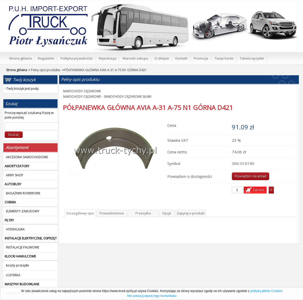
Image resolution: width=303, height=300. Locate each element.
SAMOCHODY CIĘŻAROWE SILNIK (127, 96)
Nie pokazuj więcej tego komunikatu (151, 296)
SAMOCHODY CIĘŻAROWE (82, 91)
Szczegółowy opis (80, 213)
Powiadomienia (112, 213)
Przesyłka (143, 213)
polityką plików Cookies (266, 291)
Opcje (166, 213)
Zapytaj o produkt (190, 213)
